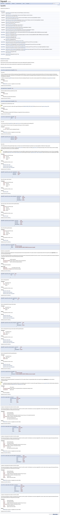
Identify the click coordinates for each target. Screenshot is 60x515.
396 (6, 344)
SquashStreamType (22, 44)
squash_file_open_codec (9, 15)
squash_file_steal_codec (6, 315)
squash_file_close (8, 51)
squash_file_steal (8, 22)
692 (6, 452)
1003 (7, 85)
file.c (10, 85)
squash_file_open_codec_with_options (36, 152)
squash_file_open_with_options (10, 17)
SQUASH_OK (5, 83)
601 (6, 394)
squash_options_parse (18, 152)
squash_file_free (8, 54)
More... (9, 8)
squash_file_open (8, 12)
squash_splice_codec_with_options (11, 49)
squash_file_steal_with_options (10, 27)
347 (6, 319)
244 (6, 193)
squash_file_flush (8, 37)
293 (6, 217)
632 (6, 98)
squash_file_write (8, 34)
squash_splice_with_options (10, 46)
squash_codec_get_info (45, 106)
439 (6, 270)
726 (6, 511)
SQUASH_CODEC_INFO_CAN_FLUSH (28, 106)
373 (6, 368)
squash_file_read (8, 32)
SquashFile (10, 123)
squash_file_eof (8, 39)
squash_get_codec (10, 152)
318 (6, 295)
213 (6, 169)
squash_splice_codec (9, 44)
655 (6, 423)
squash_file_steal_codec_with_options (11, 29)
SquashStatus (3, 32)
